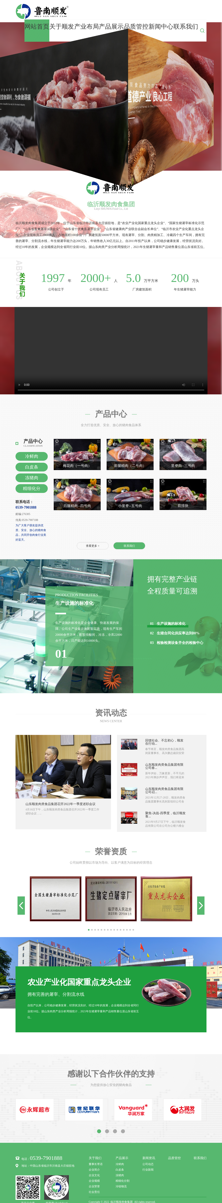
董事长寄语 (96, 1144)
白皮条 (31, 447)
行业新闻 (148, 1150)
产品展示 (139, 11)
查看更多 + (92, 526)
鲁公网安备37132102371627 (130, 1188)
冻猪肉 (31, 458)
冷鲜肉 (31, 437)
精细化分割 (31, 470)
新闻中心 (173, 11)
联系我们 (189, 11)
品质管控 (156, 11)
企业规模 (94, 1161)
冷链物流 (121, 1167)
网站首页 (89, 11)
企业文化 (94, 1156)
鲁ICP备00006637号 (101, 1188)
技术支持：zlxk (158, 1188)
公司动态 (148, 1144)
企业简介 (94, 1150)
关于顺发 (106, 11)
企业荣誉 (94, 1167)
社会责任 (94, 1172)
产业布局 (123, 11)
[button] (89, 910)
